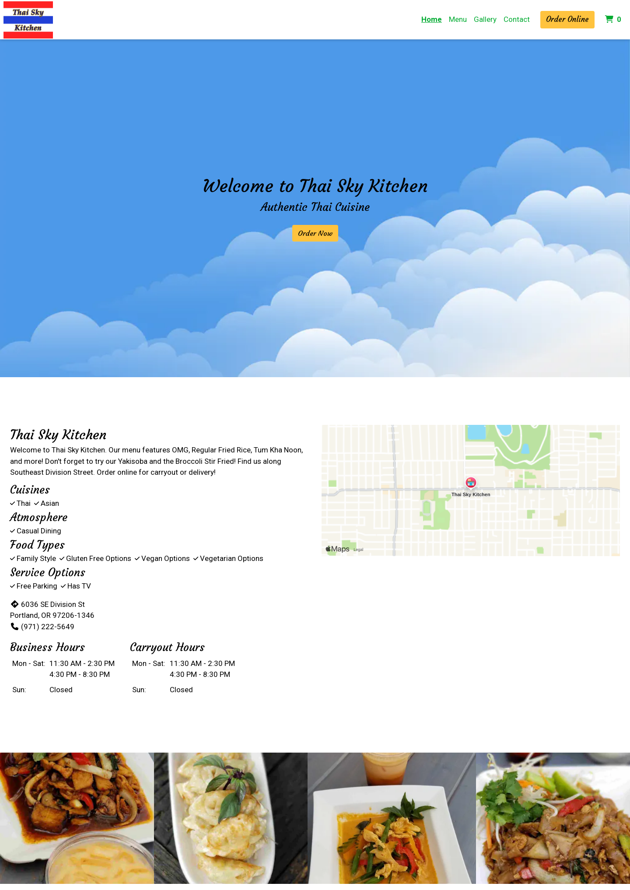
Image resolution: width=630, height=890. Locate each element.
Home (431, 19)
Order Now (315, 233)
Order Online (567, 19)
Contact (517, 19)
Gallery (485, 19)
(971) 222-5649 (42, 626)
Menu (458, 19)
